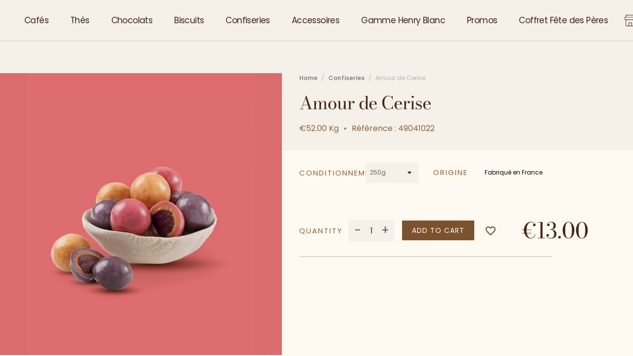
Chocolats (132, 20)
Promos (482, 20)
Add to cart (438, 230)
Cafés (36, 20)
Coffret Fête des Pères (563, 20)
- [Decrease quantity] (358, 230)
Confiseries (248, 20)
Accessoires (315, 20)
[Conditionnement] (392, 172)
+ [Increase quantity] (385, 230)
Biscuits (189, 20)
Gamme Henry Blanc (403, 20)
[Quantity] (371, 230)
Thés (80, 20)
